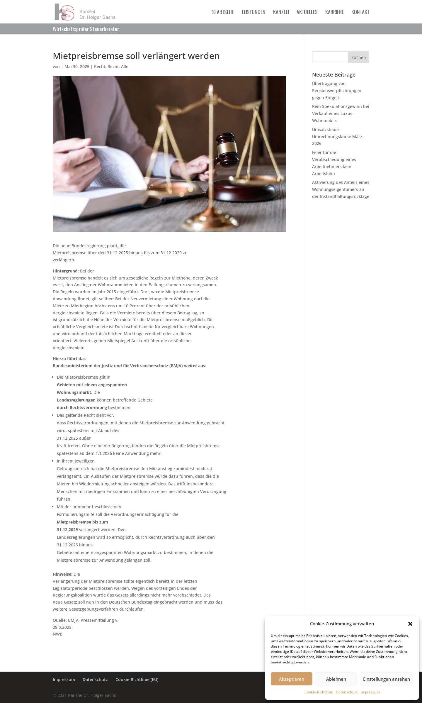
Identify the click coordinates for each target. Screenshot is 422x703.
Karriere (334, 13)
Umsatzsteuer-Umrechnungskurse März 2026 (337, 136)
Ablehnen (336, 679)
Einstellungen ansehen (386, 679)
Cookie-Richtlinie (318, 692)
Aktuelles (307, 13)
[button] (410, 624)
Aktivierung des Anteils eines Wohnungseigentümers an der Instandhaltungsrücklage (340, 189)
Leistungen (254, 13)
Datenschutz (347, 692)
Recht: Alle (118, 66)
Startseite (223, 13)
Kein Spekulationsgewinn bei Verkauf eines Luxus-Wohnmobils (340, 113)
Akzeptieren (291, 679)
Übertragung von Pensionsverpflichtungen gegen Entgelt (336, 90)
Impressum (370, 692)
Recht (99, 66)
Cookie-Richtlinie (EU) (136, 679)
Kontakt (360, 13)
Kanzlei (281, 13)
